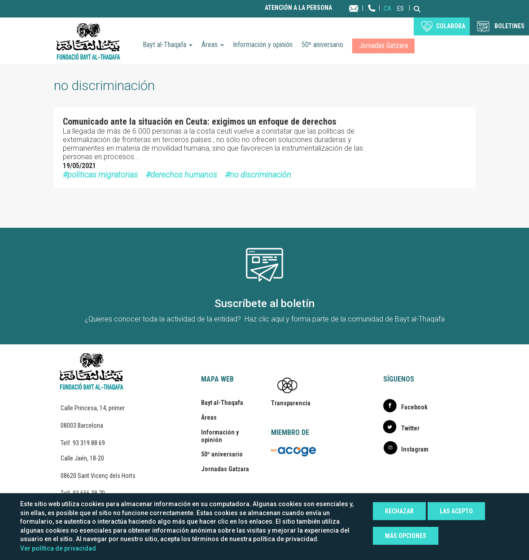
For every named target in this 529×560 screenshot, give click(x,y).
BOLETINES (509, 26)
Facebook (414, 407)
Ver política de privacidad (58, 548)
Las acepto (456, 511)
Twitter (410, 428)
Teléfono (372, 17)
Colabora (450, 26)
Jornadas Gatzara (383, 45)
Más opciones (405, 535)
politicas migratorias (102, 174)
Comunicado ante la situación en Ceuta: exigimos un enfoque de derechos (199, 121)
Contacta (362, 8)
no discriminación (260, 174)
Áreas (212, 44)
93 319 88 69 (89, 443)
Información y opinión (263, 44)
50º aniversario (322, 44)
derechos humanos (183, 174)
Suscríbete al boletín (264, 303)
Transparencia (290, 403)
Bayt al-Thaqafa (167, 44)
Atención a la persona (298, 8)
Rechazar (399, 511)
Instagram (414, 449)
